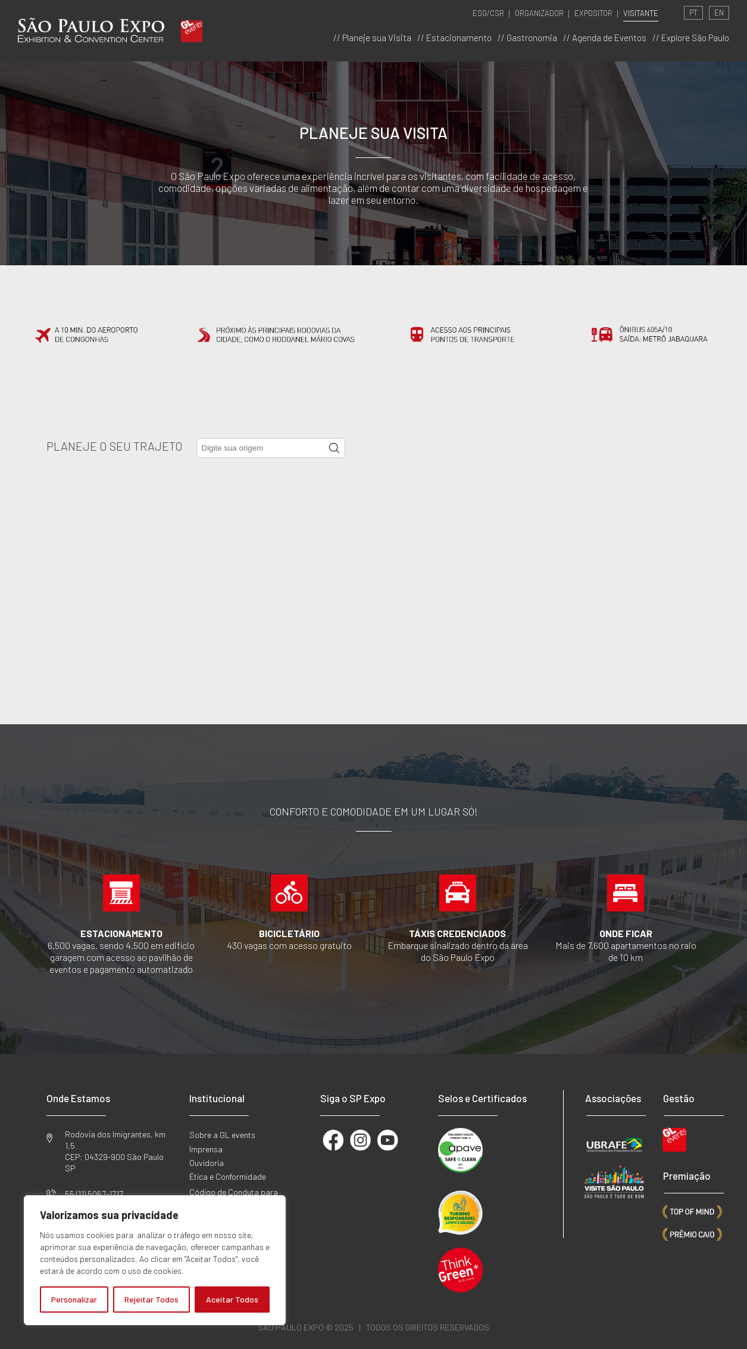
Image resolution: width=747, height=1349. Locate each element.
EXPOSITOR (593, 13)
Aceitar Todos (232, 1299)
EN (719, 12)
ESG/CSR (488, 13)
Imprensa (206, 1149)
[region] (155, 1260)
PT (693, 12)
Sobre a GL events (222, 1135)
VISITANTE (640, 13)
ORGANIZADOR (539, 13)
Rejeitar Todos (151, 1299)
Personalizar (74, 1299)
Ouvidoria (206, 1163)
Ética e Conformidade (227, 1176)
